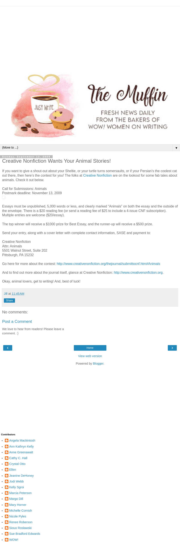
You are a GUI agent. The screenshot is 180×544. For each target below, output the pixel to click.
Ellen (12, 469)
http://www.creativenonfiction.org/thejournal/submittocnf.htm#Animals (108, 264)
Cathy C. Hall (18, 458)
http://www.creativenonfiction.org (138, 272)
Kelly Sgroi (16, 487)
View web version (90, 356)
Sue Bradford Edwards (24, 533)
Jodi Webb (16, 481)
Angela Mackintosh (22, 440)
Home (89, 347)
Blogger (98, 363)
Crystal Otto (17, 464)
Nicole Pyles (17, 516)
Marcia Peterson (20, 493)
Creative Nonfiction (97, 175)
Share (9, 300)
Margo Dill (16, 498)
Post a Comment (17, 321)
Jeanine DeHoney (21, 475)
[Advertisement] (90, 36)
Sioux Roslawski (20, 528)
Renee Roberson (21, 522)
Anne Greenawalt (21, 452)
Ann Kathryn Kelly (21, 446)
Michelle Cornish (20, 510)
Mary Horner (17, 504)
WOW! (13, 539)
